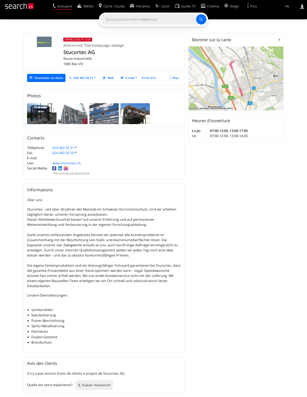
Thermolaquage (97, 45)
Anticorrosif (72, 45)
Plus (175, 78)
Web (110, 78)
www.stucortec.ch (66, 163)
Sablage (117, 45)
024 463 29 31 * (85, 78)
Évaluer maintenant (96, 385)
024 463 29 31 (63, 147)
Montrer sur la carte (211, 40)
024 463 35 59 (63, 152)
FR (287, 6)
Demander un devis (49, 78)
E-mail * (131, 78)
